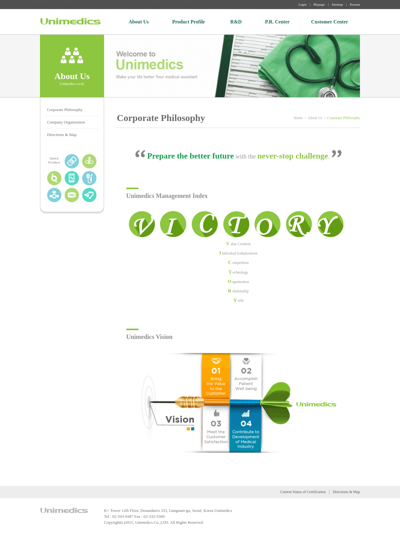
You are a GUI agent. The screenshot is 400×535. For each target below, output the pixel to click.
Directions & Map (62, 134)
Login (302, 4)
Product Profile (188, 21)
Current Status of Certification (303, 492)
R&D (236, 21)
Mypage (319, 4)
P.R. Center (277, 21)
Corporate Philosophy (64, 109)
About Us (139, 21)
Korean (355, 4)
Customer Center (329, 21)
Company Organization (66, 122)
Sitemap (337, 4)
